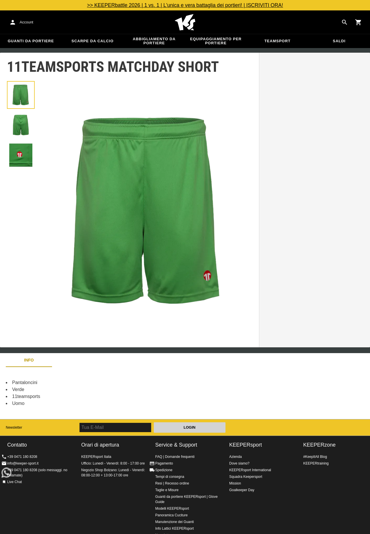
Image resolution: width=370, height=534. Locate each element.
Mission (235, 483)
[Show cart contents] (358, 22)
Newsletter (14, 427)
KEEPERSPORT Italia (185, 22)
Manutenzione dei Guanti (174, 522)
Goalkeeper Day (241, 490)
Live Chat (14, 482)
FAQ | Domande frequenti (175, 457)
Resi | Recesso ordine (172, 483)
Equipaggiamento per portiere (216, 41)
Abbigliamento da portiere (154, 41)
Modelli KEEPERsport (172, 509)
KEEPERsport (245, 445)
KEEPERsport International (250, 470)
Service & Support (176, 445)
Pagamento (164, 463)
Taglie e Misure (167, 490)
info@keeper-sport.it (22, 463)
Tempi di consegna (169, 477)
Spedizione (163, 470)
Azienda (235, 457)
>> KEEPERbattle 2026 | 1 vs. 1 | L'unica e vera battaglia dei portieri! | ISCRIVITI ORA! (185, 5)
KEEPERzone (319, 445)
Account (26, 22)
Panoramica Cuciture (171, 515)
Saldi (339, 41)
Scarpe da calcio (92, 41)
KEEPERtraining (316, 463)
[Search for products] (344, 22)
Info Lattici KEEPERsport (174, 528)
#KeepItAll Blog (315, 457)
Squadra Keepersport (245, 477)
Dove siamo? (239, 463)
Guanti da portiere (31, 41)
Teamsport (277, 41)
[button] (21, 95)
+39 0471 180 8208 (22, 457)
